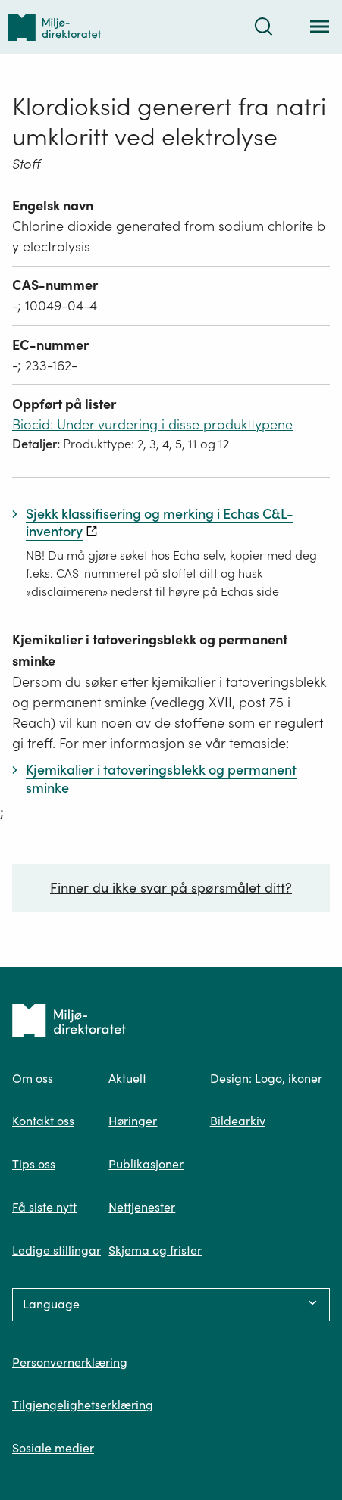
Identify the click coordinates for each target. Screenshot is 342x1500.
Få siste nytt (44, 1207)
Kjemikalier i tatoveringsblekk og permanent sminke (149, 650)
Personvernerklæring (69, 1362)
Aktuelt (127, 1078)
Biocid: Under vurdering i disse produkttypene (152, 424)
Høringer (132, 1120)
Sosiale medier (53, 1447)
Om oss (32, 1078)
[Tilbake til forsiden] (54, 27)
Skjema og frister (155, 1250)
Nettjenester (141, 1207)
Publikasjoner (146, 1163)
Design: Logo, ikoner (266, 1078)
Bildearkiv (237, 1120)
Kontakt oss (43, 1120)
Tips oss (33, 1163)
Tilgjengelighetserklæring (82, 1404)
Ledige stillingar (56, 1250)
